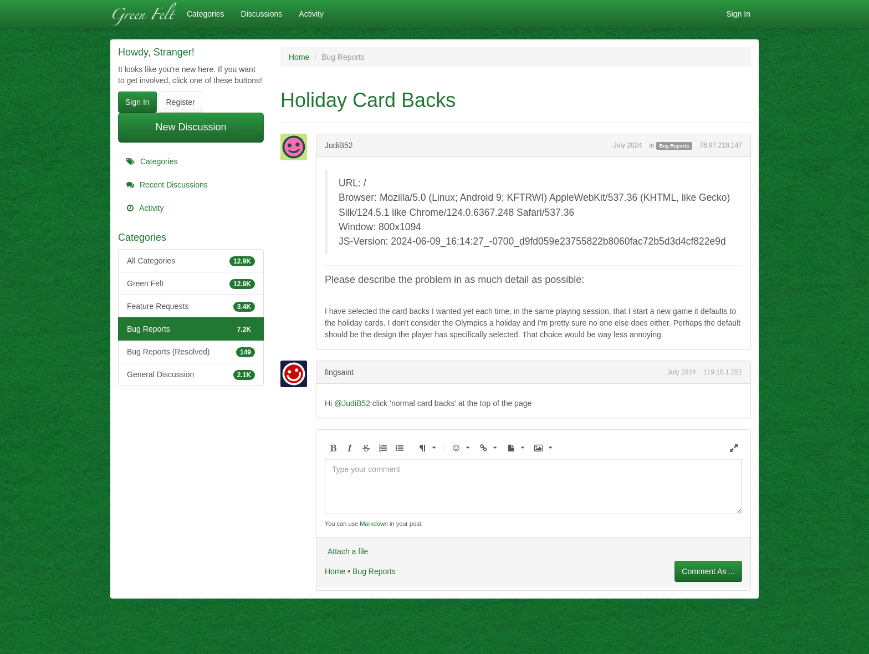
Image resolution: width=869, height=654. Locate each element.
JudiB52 (339, 145)
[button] (333, 448)
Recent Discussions (167, 184)
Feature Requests (191, 306)
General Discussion (191, 374)
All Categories (191, 260)
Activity (311, 13)
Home (335, 571)
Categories (205, 13)
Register (180, 102)
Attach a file (348, 551)
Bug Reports (191, 328)
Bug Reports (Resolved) (191, 351)
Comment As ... (708, 571)
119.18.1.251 (722, 372)
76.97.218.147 (720, 145)
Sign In (738, 13)
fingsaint (339, 372)
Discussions (262, 13)
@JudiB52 (352, 403)
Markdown (374, 523)
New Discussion (190, 127)
